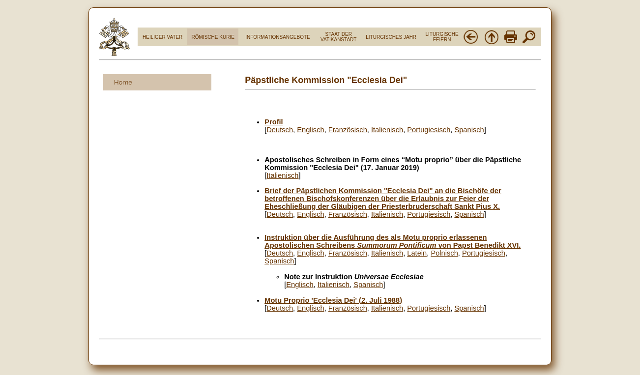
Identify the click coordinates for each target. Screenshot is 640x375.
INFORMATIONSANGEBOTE (277, 37)
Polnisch (444, 253)
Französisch (347, 130)
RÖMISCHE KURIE (213, 37)
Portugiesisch (428, 130)
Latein (417, 253)
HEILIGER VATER (162, 37)
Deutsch (279, 130)
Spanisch (469, 130)
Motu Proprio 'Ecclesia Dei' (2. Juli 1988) (333, 300)
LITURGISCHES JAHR (391, 37)
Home (123, 82)
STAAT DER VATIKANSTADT (338, 36)
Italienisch (387, 130)
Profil (273, 122)
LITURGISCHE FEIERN (441, 36)
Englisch (310, 130)
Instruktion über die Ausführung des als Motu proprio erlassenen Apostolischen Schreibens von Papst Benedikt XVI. (392, 241)
